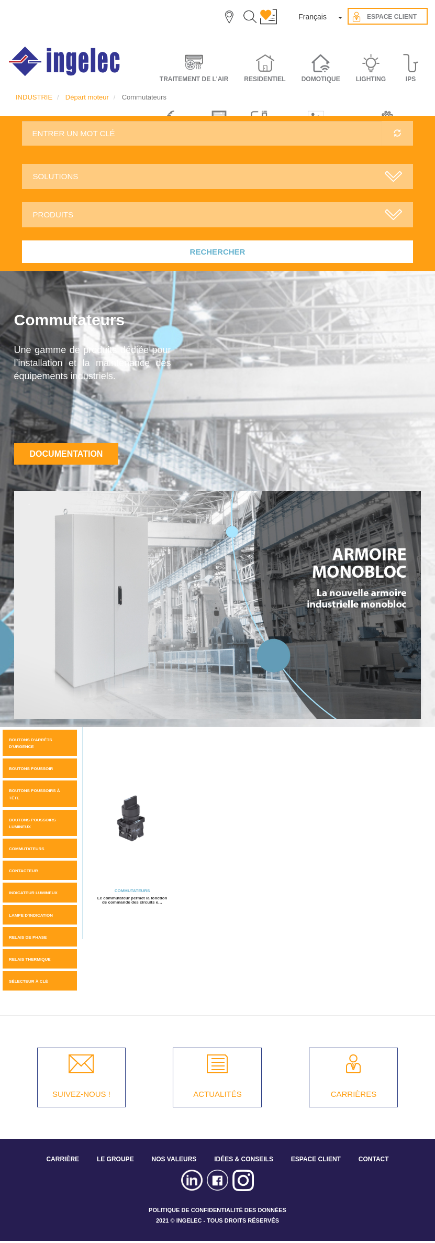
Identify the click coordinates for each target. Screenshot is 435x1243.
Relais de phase (28, 937)
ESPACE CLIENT (316, 1159)
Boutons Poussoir (31, 768)
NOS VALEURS (174, 1159)
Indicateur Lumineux (33, 892)
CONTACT (374, 1159)
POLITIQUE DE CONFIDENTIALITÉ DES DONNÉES (217, 1210)
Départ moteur (87, 97)
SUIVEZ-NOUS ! (81, 1094)
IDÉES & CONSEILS (243, 1159)
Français (312, 17)
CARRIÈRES (354, 1094)
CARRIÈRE (62, 1159)
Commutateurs (26, 848)
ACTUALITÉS (217, 1094)
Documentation (66, 453)
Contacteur (23, 870)
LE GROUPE (115, 1159)
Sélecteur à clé (28, 981)
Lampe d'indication (31, 915)
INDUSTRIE (34, 97)
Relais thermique (30, 959)
